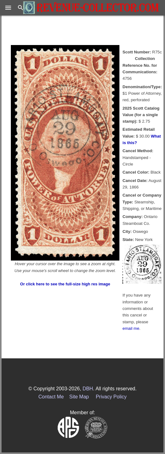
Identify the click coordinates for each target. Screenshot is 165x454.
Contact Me (51, 396)
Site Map (79, 396)
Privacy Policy (111, 396)
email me (131, 328)
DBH (87, 388)
